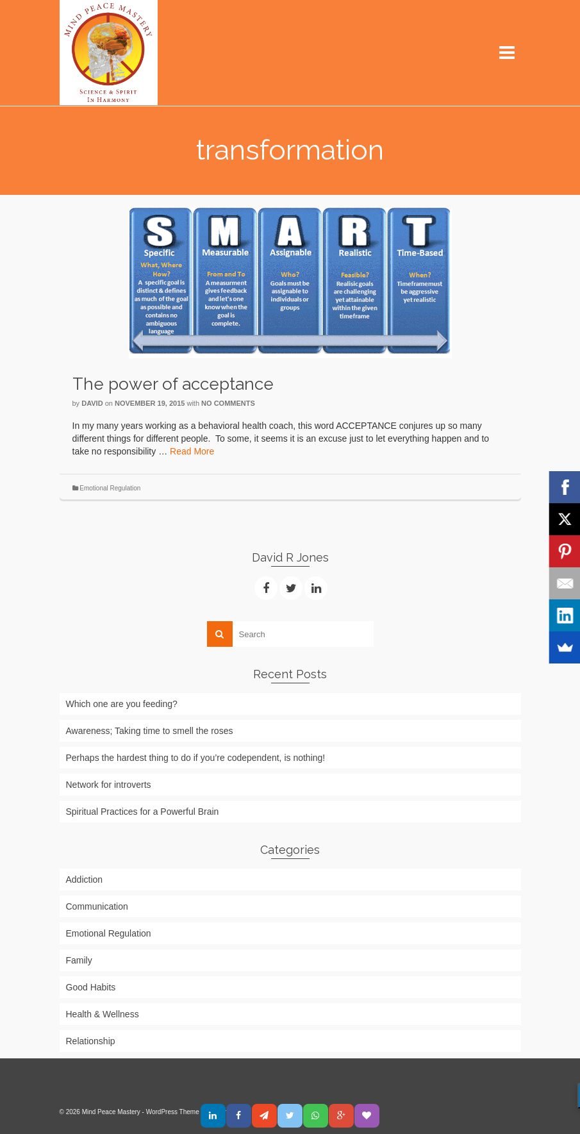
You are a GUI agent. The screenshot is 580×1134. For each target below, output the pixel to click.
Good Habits (91, 987)
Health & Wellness (102, 1014)
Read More (192, 451)
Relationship (90, 1041)
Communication (97, 906)
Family (79, 960)
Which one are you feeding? (122, 704)
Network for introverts (108, 785)
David (92, 403)
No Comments (228, 403)
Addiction (84, 879)
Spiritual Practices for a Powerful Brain (142, 811)
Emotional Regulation (109, 488)
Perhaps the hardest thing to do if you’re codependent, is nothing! (196, 758)
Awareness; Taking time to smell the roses (149, 731)
